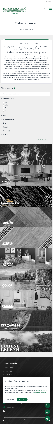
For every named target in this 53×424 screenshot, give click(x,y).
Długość (5, 127)
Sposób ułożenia (8, 119)
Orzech (7, 111)
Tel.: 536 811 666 (47, 1)
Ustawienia (10, 399)
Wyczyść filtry (43, 139)
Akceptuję (22, 399)
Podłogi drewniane (29, 29)
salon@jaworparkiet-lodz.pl (15, 403)
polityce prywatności (41, 390)
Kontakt (36, 419)
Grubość (5, 135)
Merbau (7, 108)
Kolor (4, 123)
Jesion (6, 105)
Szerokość (6, 131)
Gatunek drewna (8, 98)
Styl (4, 115)
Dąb (6, 102)
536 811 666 (10, 407)
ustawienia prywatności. (39, 392)
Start (21, 29)
